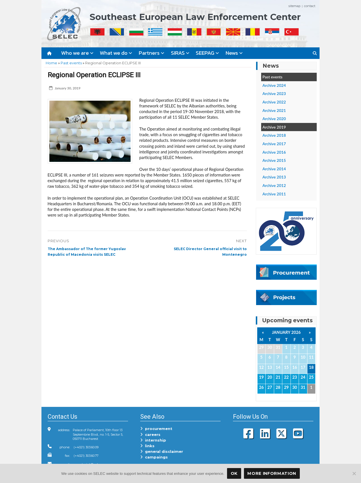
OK (234, 473)
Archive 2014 (274, 168)
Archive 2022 (274, 102)
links (147, 446)
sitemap (294, 6)
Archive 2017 (274, 143)
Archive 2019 (274, 127)
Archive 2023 (274, 93)
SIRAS (180, 53)
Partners (151, 53)
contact (309, 6)
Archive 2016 (274, 152)
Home (51, 63)
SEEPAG (207, 53)
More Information (271, 473)
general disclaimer (161, 451)
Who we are (77, 53)
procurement (156, 428)
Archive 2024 (274, 85)
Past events (71, 63)
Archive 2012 (274, 185)
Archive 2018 (274, 135)
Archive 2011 (274, 193)
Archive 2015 (274, 160)
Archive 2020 (274, 118)
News (234, 53)
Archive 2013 (274, 177)
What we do (116, 53)
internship (153, 440)
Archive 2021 (274, 110)
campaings (154, 457)
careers (150, 434)
